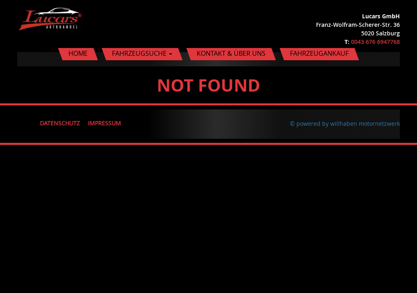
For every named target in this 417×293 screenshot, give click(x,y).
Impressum (104, 123)
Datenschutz (60, 123)
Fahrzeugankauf (319, 53)
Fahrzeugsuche (142, 53)
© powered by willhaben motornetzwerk (345, 123)
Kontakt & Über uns (231, 53)
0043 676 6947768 (375, 42)
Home (78, 53)
